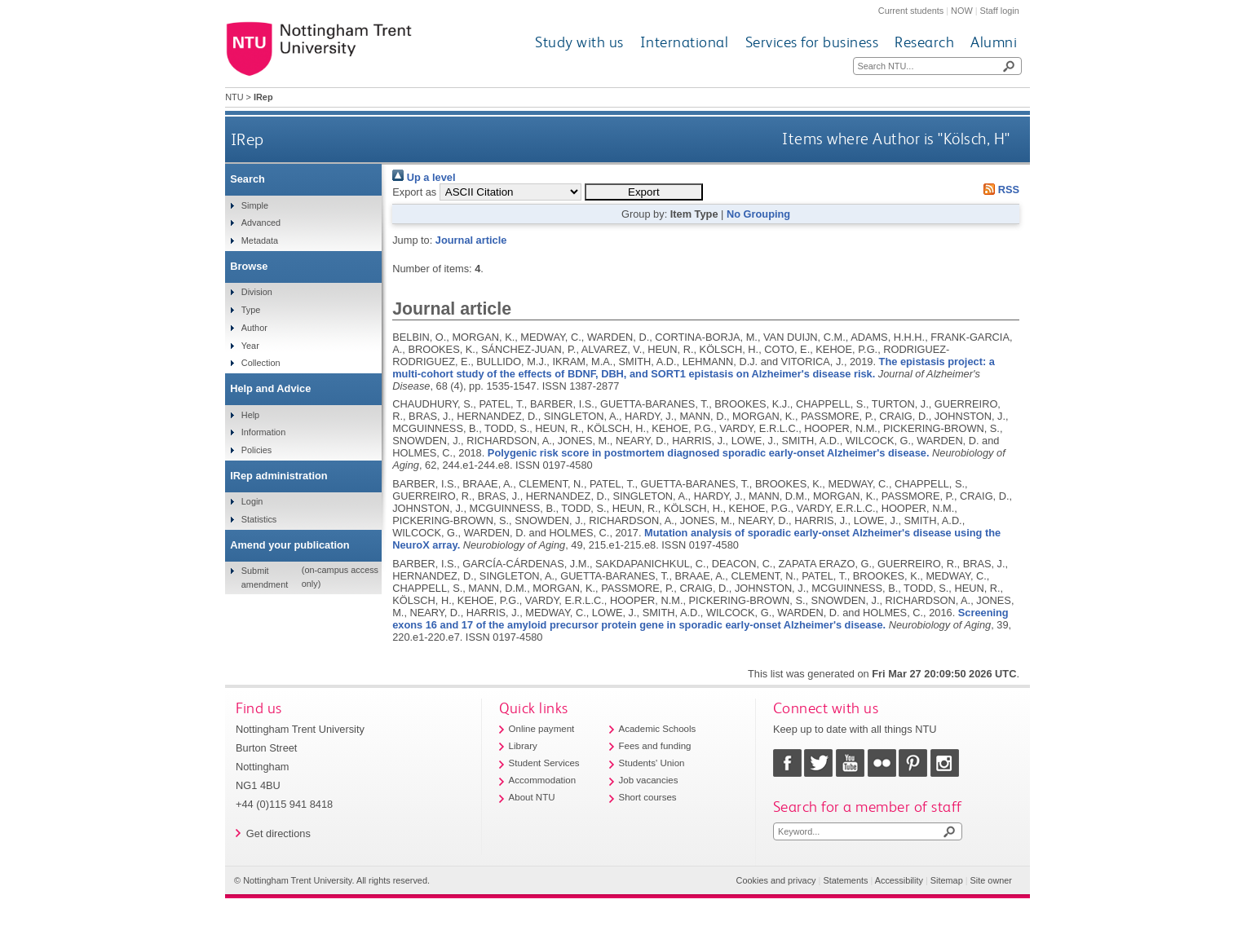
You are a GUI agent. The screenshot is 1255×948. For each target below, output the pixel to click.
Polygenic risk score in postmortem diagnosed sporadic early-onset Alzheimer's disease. (709, 453)
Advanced (261, 222)
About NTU (532, 797)
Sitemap (946, 880)
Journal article (470, 240)
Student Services (544, 763)
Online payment (542, 729)
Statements (845, 880)
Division (256, 292)
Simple (254, 205)
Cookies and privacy (776, 880)
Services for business (812, 42)
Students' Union (652, 763)
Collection (261, 363)
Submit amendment (264, 577)
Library (523, 746)
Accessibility (899, 880)
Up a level (423, 177)
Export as (414, 192)
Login (252, 501)
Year (250, 346)
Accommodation (543, 780)
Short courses (648, 797)
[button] (644, 192)
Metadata (259, 240)
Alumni (993, 42)
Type (251, 310)
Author (254, 328)
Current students (910, 10)
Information (263, 432)
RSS (999, 189)
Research (924, 42)
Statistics (259, 519)
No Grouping (758, 214)
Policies (256, 450)
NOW (962, 10)
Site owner (991, 880)
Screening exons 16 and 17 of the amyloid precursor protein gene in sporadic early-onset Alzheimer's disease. (700, 618)
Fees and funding (655, 746)
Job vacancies (648, 780)
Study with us (579, 42)
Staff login (999, 10)
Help (250, 415)
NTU (234, 97)
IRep (247, 139)
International (684, 42)
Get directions (278, 833)
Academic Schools (657, 729)
